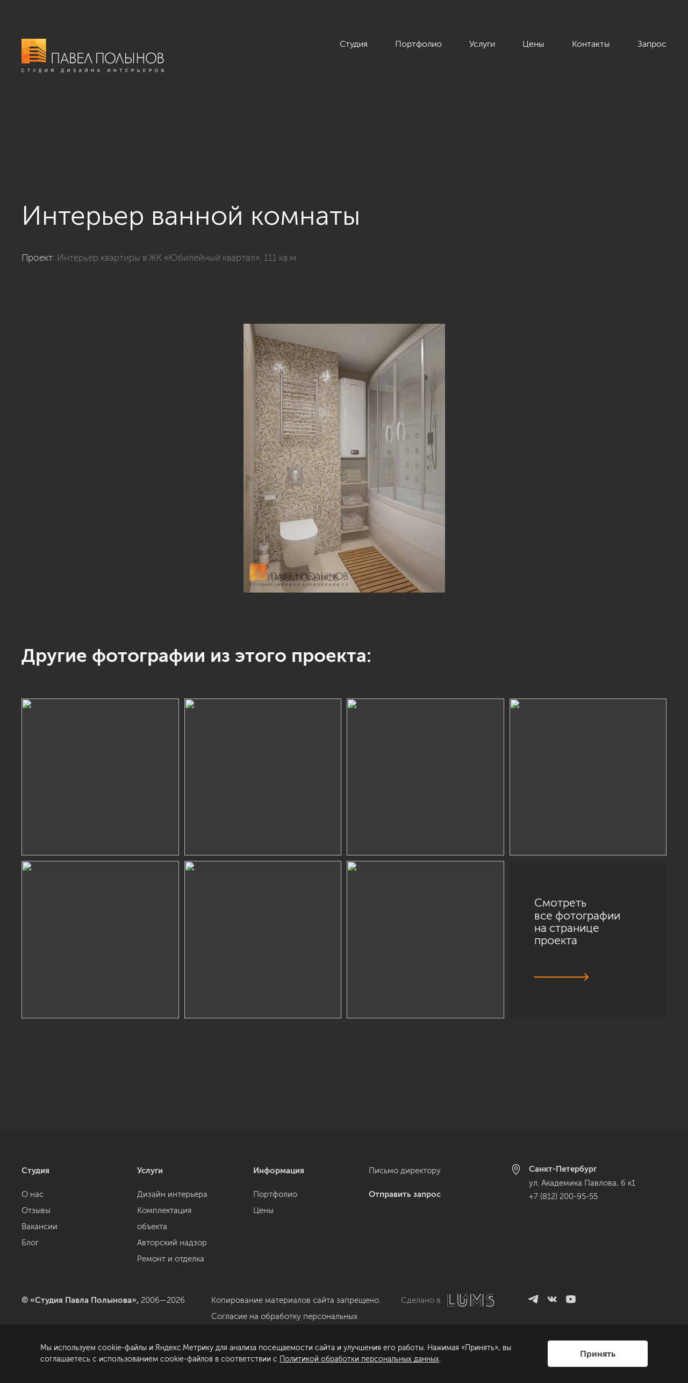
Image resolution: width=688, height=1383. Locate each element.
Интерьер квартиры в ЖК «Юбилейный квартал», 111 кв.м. (177, 198)
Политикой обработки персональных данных (359, 1359)
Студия (354, 44)
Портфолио (418, 44)
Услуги (482, 44)
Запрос (651, 44)
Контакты (591, 44)
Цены (533, 44)
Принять (597, 1354)
